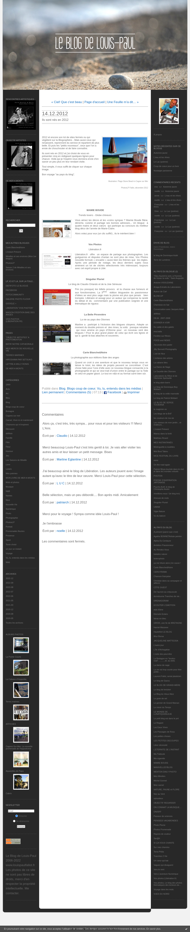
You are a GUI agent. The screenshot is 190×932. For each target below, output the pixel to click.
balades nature (160, 554)
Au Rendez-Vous (161, 550)
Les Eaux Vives (161, 727)
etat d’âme (158, 610)
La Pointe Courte (13, 657)
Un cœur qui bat (161, 860)
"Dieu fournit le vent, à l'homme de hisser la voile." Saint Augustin (169, 277)
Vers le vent (159, 869)
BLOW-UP (158, 296)
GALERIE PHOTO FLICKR (18, 299)
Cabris (9, 793)
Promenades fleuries (15, 531)
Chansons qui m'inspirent (17, 424)
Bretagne (10, 411)
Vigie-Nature (159, 511)
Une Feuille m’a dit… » (123, 102)
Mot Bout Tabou (161, 451)
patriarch (63, 502)
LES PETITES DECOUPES (166, 741)
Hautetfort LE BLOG (163, 632)
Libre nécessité (160, 745)
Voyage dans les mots (164, 889)
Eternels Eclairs (161, 614)
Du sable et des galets (164, 327)
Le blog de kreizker (162, 689)
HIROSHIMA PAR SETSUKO (19, 359)
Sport (8, 540)
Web (8, 562)
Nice (8, 500)
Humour (9, 451)
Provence (10, 535)
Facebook (112, 392)
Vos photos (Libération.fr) (165, 878)
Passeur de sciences (163, 816)
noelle (157, 191)
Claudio (62, 435)
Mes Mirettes (159, 776)
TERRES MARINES (15, 355)
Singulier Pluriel (161, 502)
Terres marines (12, 701)
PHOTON (158, 476)
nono (156, 460)
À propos (158, 134)
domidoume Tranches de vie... (167, 596)
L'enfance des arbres (163, 358)
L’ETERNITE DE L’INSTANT (166, 749)
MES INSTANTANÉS (163, 442)
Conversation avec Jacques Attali (169, 309)
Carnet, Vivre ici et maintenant (19, 420)
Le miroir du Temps (162, 707)
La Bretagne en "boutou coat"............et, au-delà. (164, 659)
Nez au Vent (159, 794)
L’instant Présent (13, 252)
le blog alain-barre (162, 382)
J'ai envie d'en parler (163, 345)
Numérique (11, 509)
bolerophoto (159, 558)
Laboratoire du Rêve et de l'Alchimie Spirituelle (165, 377)
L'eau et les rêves (162, 157)
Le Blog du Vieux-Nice (164, 694)
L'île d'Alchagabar (162, 649)
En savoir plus (153, 929)
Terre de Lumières (162, 260)
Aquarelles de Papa (15, 771)
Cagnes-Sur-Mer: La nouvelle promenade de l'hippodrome (19, 747)
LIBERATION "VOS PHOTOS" (19, 308)
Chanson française (162, 576)
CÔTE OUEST (160, 587)
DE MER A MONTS (14, 368)
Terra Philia (159, 852)
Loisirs (9, 469)
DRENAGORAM (161, 601)
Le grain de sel (160, 698)
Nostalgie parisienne (163, 171)
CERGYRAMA (160, 572)
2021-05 (9, 600)
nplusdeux (158, 798)
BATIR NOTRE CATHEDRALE (19, 344)
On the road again (162, 465)
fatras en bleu (160, 618)
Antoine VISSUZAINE (163, 282)
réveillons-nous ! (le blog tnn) (167, 493)
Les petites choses (162, 736)
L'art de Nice (159, 354)
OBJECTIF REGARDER (165, 803)
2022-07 (9, 592)
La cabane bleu (161, 362)
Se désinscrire (21, 821)
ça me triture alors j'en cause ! (167, 563)
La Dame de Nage (162, 367)
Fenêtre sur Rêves (162, 336)
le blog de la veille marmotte (166, 394)
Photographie (12, 518)
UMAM (157, 507)
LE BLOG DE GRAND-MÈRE (167, 685)
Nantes (9, 496)
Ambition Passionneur (163, 545)
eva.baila (158, 331)
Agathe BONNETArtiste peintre (168, 536)
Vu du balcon (160, 516)
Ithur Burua (159, 636)
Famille (9, 438)
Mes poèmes (11, 473)
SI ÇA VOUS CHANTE (164, 843)
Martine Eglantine (69, 459)
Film (8, 442)
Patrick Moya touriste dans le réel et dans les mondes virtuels (169, 470)
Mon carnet (159, 785)
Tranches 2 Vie (160, 856)
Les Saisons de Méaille (16, 460)
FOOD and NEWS (162, 340)
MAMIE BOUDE (161, 763)
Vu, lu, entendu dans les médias (20, 558)
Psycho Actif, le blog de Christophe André (164, 488)
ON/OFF (157, 812)
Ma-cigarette (159, 758)
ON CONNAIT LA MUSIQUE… (167, 807)
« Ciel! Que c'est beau (66, 102)
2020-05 (9, 618)
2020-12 (9, 609)
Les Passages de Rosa (164, 732)
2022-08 (9, 587)
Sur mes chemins (161, 847)
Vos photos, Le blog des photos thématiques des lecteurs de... (168, 884)
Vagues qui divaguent (163, 865)
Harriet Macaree (161, 627)
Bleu (8, 398)
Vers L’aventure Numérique (166, 874)
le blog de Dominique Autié (166, 255)
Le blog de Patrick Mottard (165, 398)
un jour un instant (13, 549)
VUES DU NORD (161, 894)
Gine (156, 211)
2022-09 (9, 583)
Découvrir (10, 429)
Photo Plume (159, 825)
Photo (8, 513)
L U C (60, 483)
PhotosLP (10, 263)
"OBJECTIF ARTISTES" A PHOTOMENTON (17, 338)
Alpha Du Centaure (162, 541)
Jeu (7, 456)
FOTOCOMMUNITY (15, 295)
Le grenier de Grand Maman (166, 703)
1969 (8, 384)
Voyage (9, 553)
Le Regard (158, 723)
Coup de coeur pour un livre (166, 166)
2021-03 (9, 605)
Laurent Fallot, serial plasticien (167, 676)
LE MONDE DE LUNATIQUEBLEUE (163, 713)
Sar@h (157, 838)
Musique (10, 487)
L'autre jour (159, 645)
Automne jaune (160, 153)
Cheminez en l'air (161, 305)
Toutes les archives (14, 623)
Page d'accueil (94, 102)
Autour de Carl (160, 291)
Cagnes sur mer (13, 416)
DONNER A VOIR (162, 322)
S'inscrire (21, 816)
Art (7, 393)
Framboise (159, 220)
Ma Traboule (159, 754)
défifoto (9, 433)
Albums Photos (14, 634)
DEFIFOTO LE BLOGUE (17, 286)
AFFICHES (11, 724)
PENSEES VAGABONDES (166, 820)
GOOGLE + (11, 303)
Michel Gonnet (160, 781)
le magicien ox (160, 409)
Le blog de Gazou (162, 681)
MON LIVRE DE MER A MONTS (20, 478)
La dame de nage (162, 665)
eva (156, 187)
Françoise (158, 204)
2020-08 (9, 614)
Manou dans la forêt (163, 434)
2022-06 (9, 596)
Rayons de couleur (162, 834)
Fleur (8, 447)
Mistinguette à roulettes (164, 447)
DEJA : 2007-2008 (162, 318)
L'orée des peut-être (163, 654)
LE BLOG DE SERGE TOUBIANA (163, 403)
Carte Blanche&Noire (15, 247)
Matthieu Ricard (161, 438)
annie (156, 196)
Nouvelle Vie (11, 504)
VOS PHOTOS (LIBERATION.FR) (14, 320)
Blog (8, 402)
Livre (8, 464)
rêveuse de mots (161, 498)
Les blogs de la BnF (163, 414)
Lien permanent (53, 392)
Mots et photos (12, 482)
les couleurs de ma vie (164, 418)
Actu (8, 389)
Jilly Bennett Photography (165, 349)
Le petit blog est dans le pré (166, 718)
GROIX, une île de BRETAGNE (168, 623)
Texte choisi (11, 544)
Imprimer (132, 392)
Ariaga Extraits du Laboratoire (167, 287)
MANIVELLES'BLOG (163, 767)
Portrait (9, 527)
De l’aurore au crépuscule (165, 592)
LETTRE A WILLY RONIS (17, 364)
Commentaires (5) (78, 392)
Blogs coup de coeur (15, 407)
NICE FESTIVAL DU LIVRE (166, 456)
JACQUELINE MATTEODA (166, 641)
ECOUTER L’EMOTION (164, 605)
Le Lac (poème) (161, 162)
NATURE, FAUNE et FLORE (166, 789)
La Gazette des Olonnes (165, 371)
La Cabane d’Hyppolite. (16, 679)
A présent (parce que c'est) (166, 532)
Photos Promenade (162, 829)
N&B (8, 491)
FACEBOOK (11, 290)
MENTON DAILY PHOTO (165, 772)
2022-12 (9, 578)
